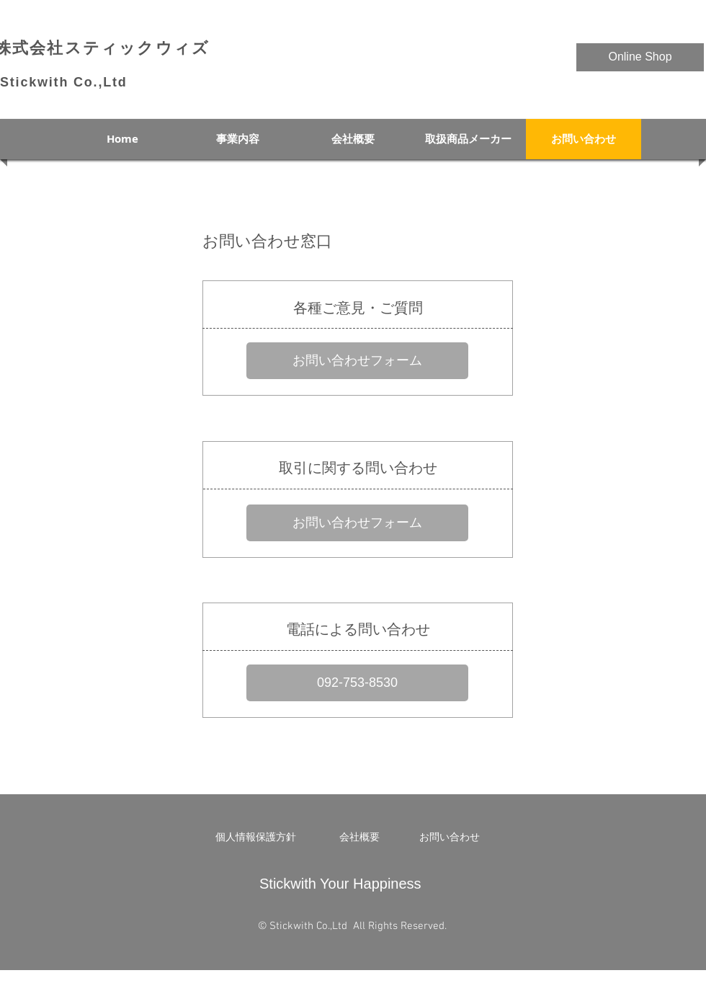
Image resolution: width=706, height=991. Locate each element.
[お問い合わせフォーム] (357, 360)
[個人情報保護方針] (256, 837)
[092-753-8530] (357, 683)
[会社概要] (359, 837)
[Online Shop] (640, 57)
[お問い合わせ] (449, 837)
